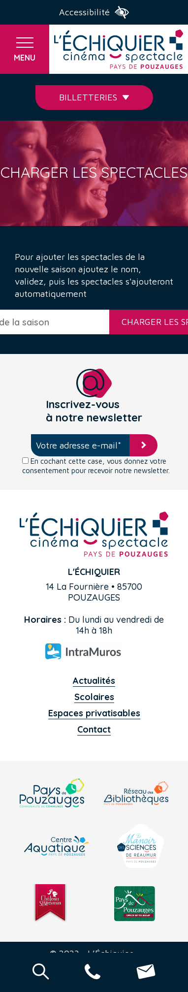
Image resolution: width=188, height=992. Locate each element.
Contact (94, 729)
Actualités (94, 680)
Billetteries (94, 97)
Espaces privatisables (94, 713)
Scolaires (94, 697)
